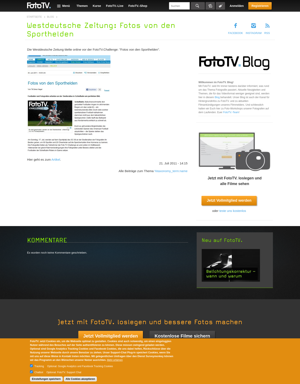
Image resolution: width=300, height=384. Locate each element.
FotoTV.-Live (115, 6)
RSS (267, 33)
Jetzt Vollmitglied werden (229, 200)
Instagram (253, 33)
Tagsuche (220, 6)
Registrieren (260, 6)
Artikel (55, 159)
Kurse (97, 6)
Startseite (34, 16)
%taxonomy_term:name (171, 171)
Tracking (39, 366)
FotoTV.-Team (231, 112)
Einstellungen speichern (46, 379)
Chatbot (38, 372)
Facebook (235, 33)
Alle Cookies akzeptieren (80, 379)
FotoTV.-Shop (137, 6)
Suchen (198, 6)
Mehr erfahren (114, 360)
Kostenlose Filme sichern (182, 336)
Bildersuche (210, 6)
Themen (82, 6)
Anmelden (237, 6)
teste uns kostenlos (232, 211)
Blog (50, 16)
